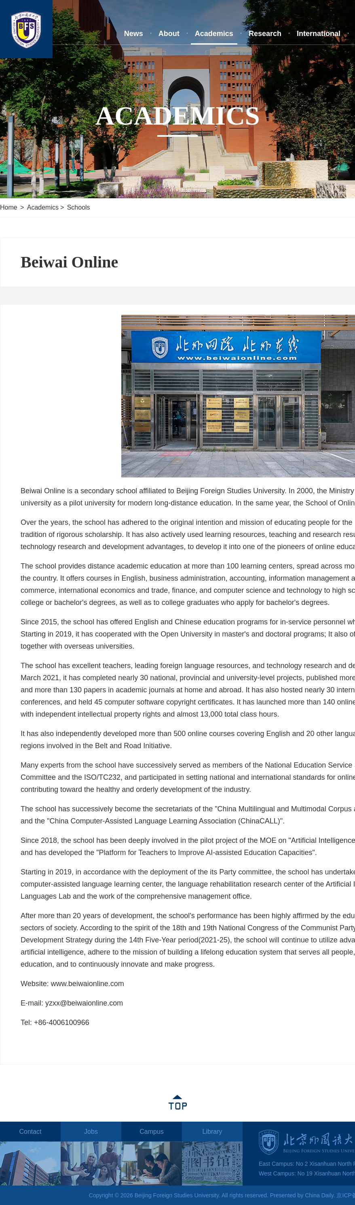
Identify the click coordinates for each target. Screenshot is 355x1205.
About (169, 34)
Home (8, 207)
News (133, 34)
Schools (78, 207)
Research (265, 34)
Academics (214, 34)
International (318, 34)
